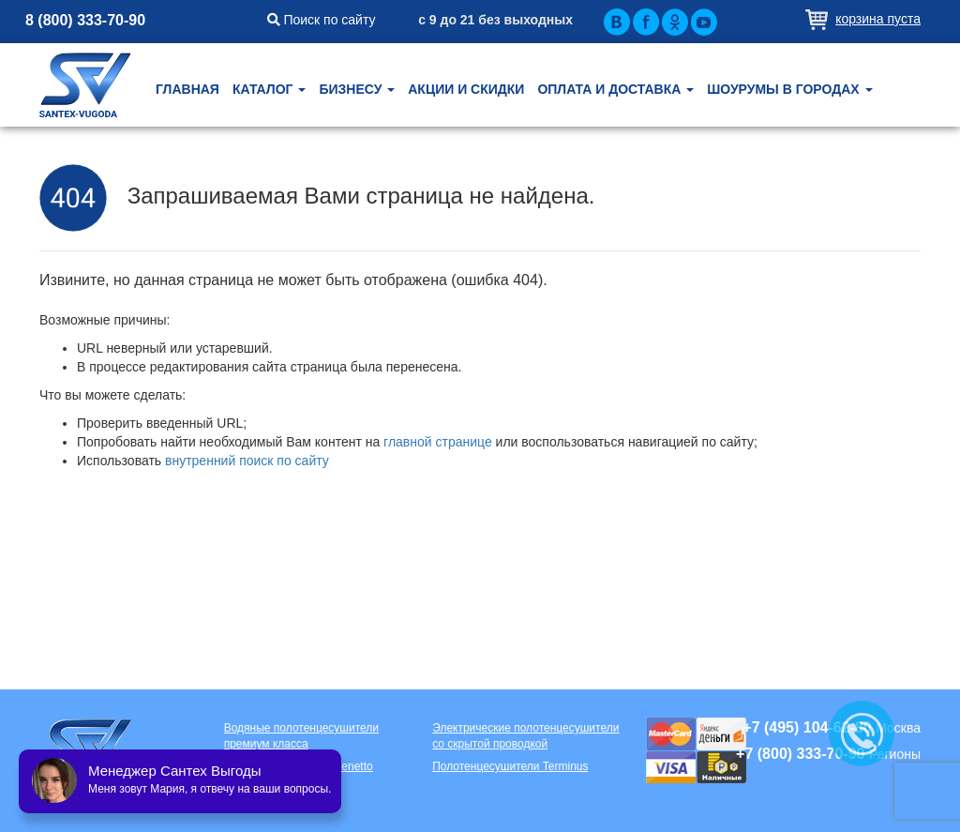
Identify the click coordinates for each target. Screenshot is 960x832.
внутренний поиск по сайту (247, 460)
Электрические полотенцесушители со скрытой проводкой (525, 735)
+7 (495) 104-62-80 (806, 727)
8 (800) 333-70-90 (85, 20)
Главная (187, 89)
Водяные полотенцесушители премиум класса (301, 735)
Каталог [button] (269, 89)
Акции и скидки (466, 89)
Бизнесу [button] (357, 89)
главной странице (437, 441)
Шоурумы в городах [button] (789, 89)
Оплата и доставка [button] (615, 89)
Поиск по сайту (321, 19)
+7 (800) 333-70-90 (800, 754)
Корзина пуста (878, 18)
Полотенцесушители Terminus (510, 766)
